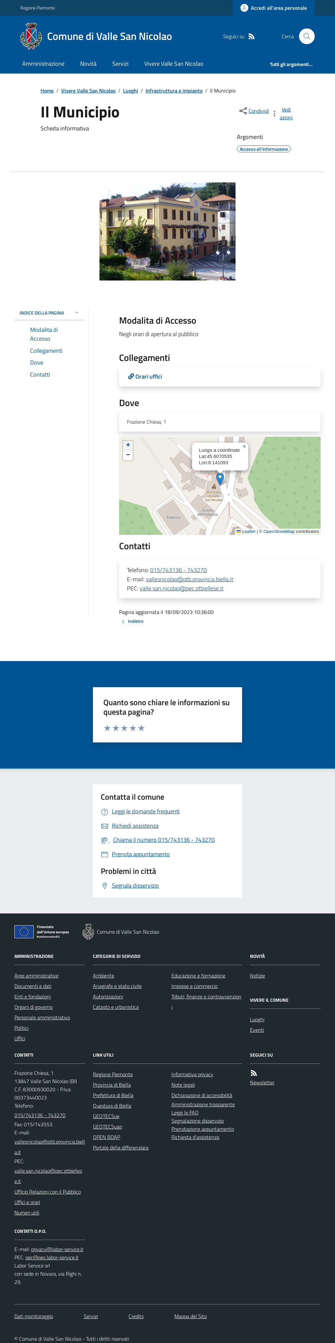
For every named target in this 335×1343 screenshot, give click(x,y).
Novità (88, 63)
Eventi (257, 1030)
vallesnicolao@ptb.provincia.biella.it (189, 579)
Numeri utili (26, 1212)
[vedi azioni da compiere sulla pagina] (283, 113)
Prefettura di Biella (113, 1095)
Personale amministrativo (42, 1017)
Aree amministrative (36, 975)
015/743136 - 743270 (178, 570)
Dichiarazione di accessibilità (201, 1095)
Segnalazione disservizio (197, 1121)
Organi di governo (33, 1007)
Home (47, 90)
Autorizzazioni (108, 996)
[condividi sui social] (253, 111)
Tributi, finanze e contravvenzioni (206, 1002)
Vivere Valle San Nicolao (173, 63)
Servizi (120, 63)
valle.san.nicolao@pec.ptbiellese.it (181, 588)
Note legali (183, 1085)
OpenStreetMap (278, 531)
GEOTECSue (106, 1116)
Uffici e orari (27, 1202)
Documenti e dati (32, 986)
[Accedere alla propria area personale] (274, 8)
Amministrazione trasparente (203, 1104)
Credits (136, 1316)
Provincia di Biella (112, 1085)
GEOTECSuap (107, 1126)
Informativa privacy (192, 1074)
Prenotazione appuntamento (202, 1129)
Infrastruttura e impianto (174, 90)
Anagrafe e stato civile (117, 986)
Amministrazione (43, 63)
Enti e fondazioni (32, 996)
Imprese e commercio (194, 986)
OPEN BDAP (106, 1137)
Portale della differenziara (121, 1147)
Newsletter (262, 1082)
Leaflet (246, 531)
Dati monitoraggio (33, 1316)
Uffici (19, 1038)
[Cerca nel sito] (304, 36)
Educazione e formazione (198, 975)
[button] (220, 479)
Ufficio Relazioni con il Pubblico (47, 1192)
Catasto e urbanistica (116, 1007)
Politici (21, 1028)
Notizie (257, 975)
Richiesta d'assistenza (195, 1137)
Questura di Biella (112, 1106)
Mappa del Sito (190, 1316)
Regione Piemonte (37, 7)
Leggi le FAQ (185, 1112)
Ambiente (103, 975)
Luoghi (130, 90)
